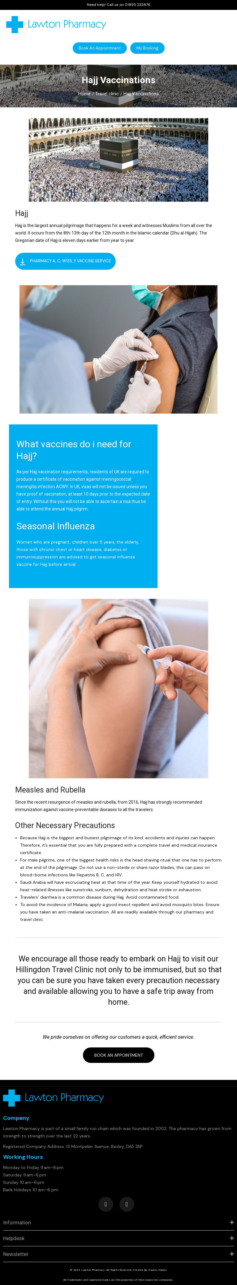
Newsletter (15, 1254)
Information (17, 1222)
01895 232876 (137, 4)
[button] (100, 48)
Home (84, 94)
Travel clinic (107, 94)
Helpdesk (13, 1238)
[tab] (118, 1223)
